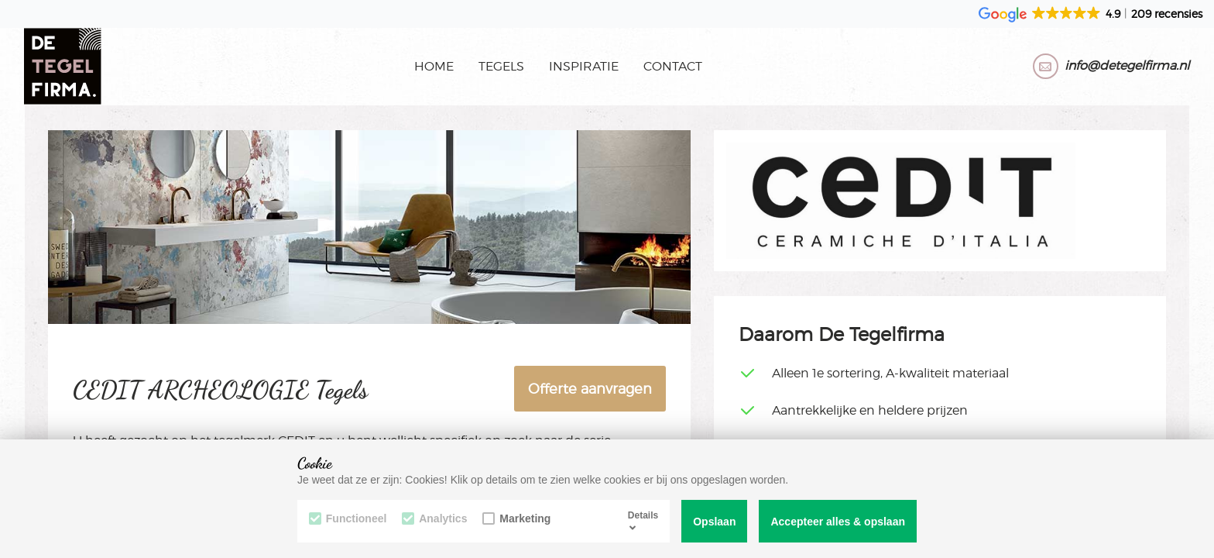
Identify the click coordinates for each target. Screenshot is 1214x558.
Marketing (517, 518)
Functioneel (348, 518)
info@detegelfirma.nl (1127, 66)
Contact (672, 66)
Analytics (435, 518)
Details (643, 521)
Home (434, 66)
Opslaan (714, 521)
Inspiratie (584, 66)
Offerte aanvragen (590, 389)
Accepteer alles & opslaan (837, 521)
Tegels (501, 66)
